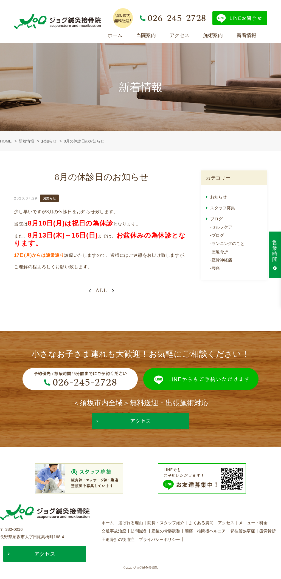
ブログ (216, 218)
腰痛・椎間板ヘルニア (205, 531)
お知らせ (218, 197)
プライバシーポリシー (159, 540)
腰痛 (216, 268)
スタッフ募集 (222, 208)
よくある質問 (201, 523)
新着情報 (246, 35)
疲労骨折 (267, 531)
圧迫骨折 (220, 251)
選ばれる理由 (130, 523)
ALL (101, 290)
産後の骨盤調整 (165, 531)
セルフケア (222, 227)
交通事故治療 (114, 531)
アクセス (179, 35)
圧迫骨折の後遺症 (118, 540)
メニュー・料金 (253, 523)
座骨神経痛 (222, 260)
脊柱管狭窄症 (242, 531)
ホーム (115, 35)
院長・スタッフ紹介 (165, 523)
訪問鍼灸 (139, 531)
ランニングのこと (228, 243)
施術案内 (213, 35)
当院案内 (146, 35)
